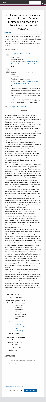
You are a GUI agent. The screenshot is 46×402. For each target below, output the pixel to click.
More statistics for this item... (14, 386)
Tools (8, 32)
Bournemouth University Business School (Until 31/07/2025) (20, 326)
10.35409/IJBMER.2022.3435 (17, 107)
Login (4, 2)
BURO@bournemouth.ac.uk (18, 97)
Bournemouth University (4, 7)
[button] (30, 390)
